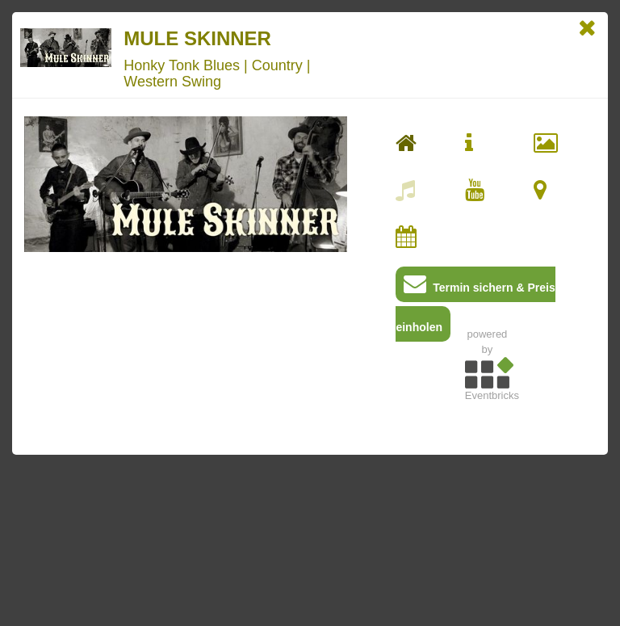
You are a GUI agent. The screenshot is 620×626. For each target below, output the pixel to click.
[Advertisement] (486, 521)
